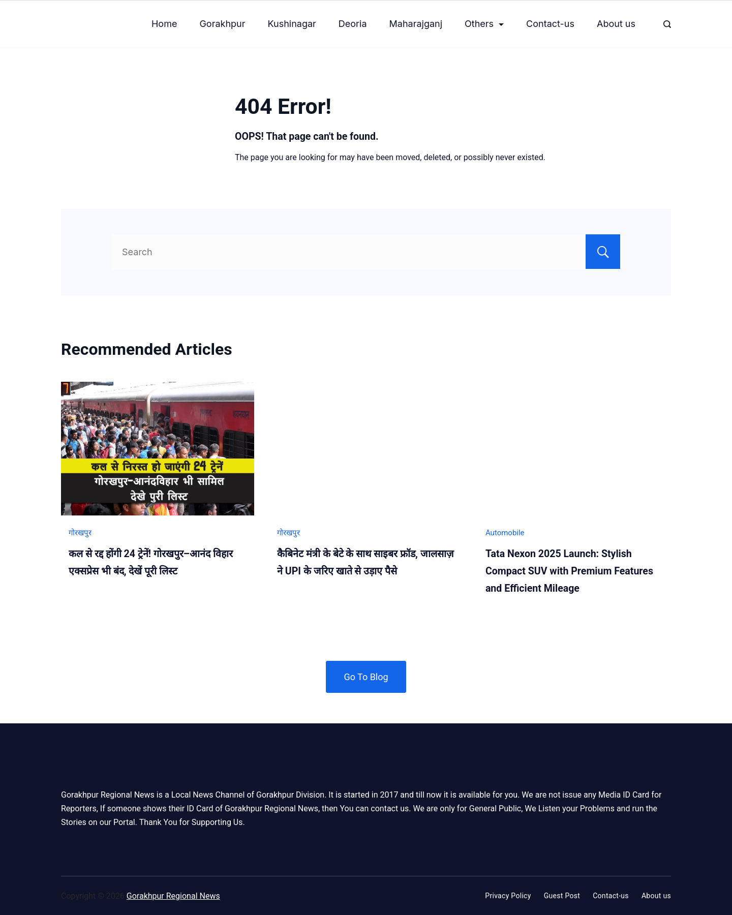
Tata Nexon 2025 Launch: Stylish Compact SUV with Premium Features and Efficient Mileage (569, 571)
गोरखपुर (80, 532)
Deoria (353, 23)
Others (484, 23)
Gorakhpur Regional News (173, 895)
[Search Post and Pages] (667, 24)
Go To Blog (366, 675)
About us (616, 23)
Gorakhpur (222, 23)
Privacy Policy (508, 895)
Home (164, 23)
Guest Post (562, 895)
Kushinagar (292, 23)
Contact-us (550, 23)
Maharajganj (416, 23)
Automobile (505, 532)
